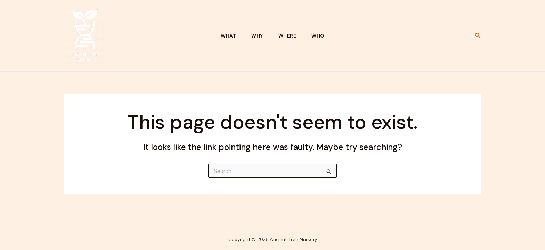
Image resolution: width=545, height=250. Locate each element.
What (228, 35)
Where (287, 35)
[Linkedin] (465, 36)
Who (317, 35)
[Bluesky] (454, 36)
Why (257, 35)
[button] (478, 35)
